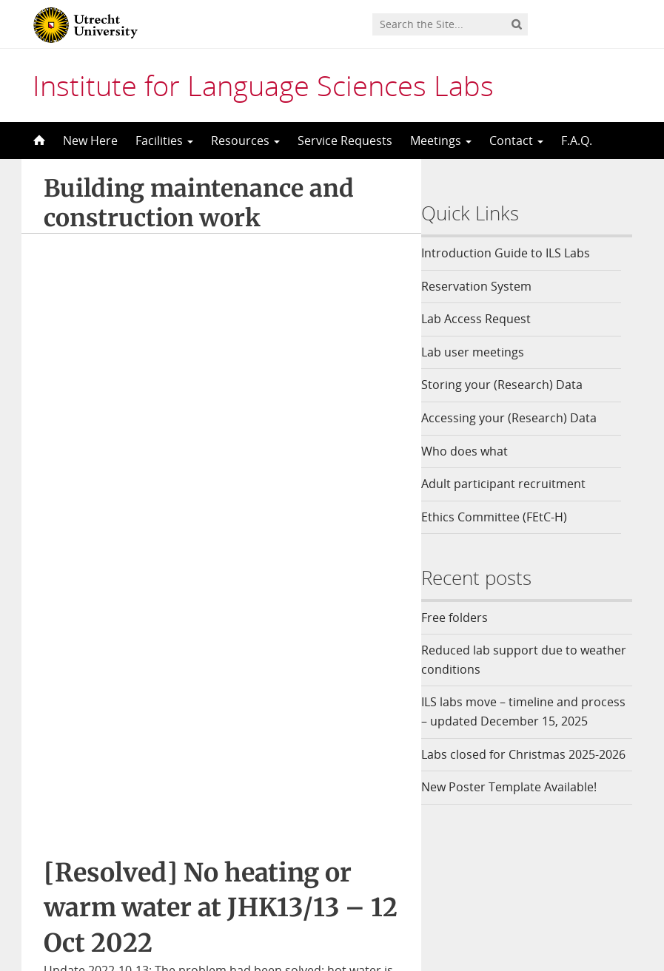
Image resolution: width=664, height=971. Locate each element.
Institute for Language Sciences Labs (263, 85)
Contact (516, 140)
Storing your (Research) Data (513, 384)
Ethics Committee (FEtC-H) (505, 517)
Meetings (441, 140)
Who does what (475, 451)
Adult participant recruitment (514, 484)
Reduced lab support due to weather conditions (510, 659)
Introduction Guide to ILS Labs (516, 253)
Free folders (465, 617)
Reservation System (487, 286)
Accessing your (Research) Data (520, 418)
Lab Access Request (487, 319)
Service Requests (345, 140)
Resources (245, 140)
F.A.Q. (576, 140)
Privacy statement (581, 901)
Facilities (164, 140)
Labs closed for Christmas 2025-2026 (521, 782)
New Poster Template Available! (521, 824)
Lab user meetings (483, 352)
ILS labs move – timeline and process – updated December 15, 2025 (524, 721)
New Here (90, 140)
